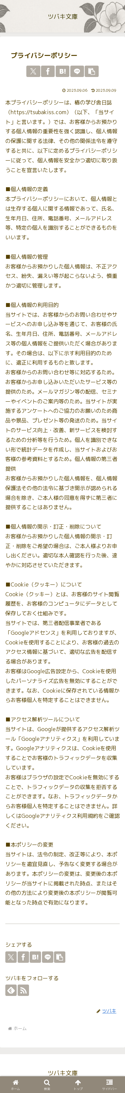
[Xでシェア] (33, 71)
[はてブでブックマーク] (62, 71)
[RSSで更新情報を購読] (23, 990)
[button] (91, 71)
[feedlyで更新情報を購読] (11, 990)
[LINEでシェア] (77, 71)
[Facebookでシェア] (48, 71)
